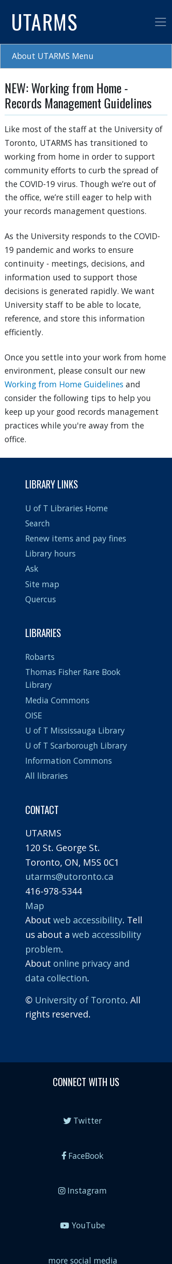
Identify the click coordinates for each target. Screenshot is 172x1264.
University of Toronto (80, 1000)
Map (34, 906)
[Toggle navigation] (160, 22)
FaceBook (82, 1155)
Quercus (40, 599)
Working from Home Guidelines (64, 384)
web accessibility (87, 920)
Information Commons (68, 760)
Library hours (50, 553)
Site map (42, 583)
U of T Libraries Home (66, 508)
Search (37, 523)
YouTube (82, 1225)
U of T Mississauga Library (75, 730)
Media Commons (57, 700)
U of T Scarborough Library (76, 745)
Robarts (40, 656)
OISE (33, 715)
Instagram (82, 1190)
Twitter (82, 1120)
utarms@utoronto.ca (69, 876)
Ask (32, 568)
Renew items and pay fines (75, 538)
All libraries (46, 775)
